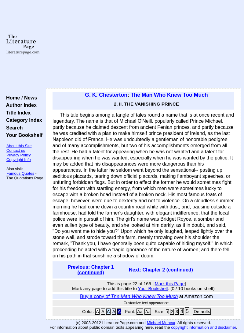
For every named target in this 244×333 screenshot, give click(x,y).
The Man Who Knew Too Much (169, 95)
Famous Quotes (20, 173)
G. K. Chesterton (106, 95)
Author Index (20, 105)
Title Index (17, 112)
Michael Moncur (161, 322)
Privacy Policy (18, 155)
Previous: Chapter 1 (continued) (90, 269)
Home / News (20, 97)
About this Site (19, 146)
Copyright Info (18, 159)
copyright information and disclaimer (203, 327)
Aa (140, 311)
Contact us (15, 150)
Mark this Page (170, 283)
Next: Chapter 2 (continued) (161, 269)
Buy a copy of (129, 296)
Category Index (22, 120)
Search (13, 127)
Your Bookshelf (22, 135)
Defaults (202, 311)
